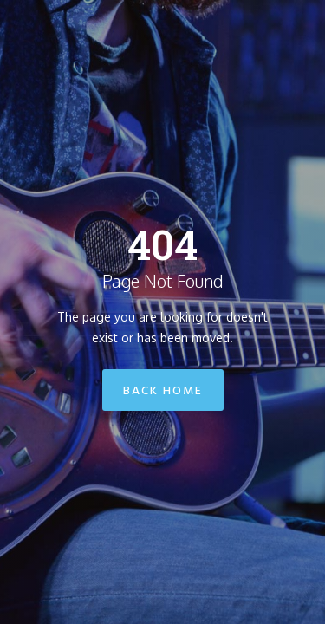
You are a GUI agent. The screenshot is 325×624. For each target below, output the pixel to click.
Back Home (163, 391)
